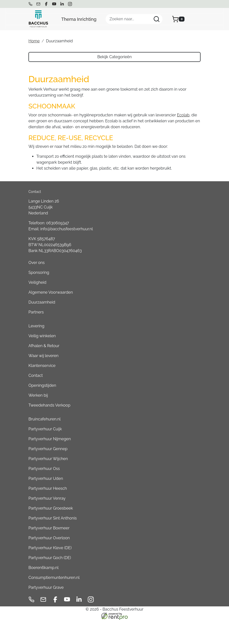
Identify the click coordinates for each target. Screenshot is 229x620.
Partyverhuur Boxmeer (48, 528)
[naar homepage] (38, 19)
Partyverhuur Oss (44, 468)
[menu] (197, 19)
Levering (36, 326)
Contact (35, 375)
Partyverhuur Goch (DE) (49, 557)
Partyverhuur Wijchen (48, 458)
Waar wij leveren (43, 355)
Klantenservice (41, 365)
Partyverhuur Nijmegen (49, 439)
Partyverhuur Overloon (49, 538)
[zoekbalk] (134, 19)
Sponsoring (38, 272)
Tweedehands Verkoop (49, 405)
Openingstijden (42, 385)
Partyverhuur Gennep (48, 448)
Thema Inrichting (78, 19)
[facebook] (46, 4)
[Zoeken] (156, 19)
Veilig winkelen (42, 336)
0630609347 (57, 223)
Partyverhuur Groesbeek (50, 508)
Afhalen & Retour (43, 345)
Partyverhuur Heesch (47, 488)
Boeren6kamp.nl (43, 567)
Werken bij (38, 395)
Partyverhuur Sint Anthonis (52, 518)
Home (34, 41)
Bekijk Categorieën (114, 56)
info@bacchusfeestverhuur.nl (66, 229)
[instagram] (70, 4)
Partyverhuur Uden (45, 478)
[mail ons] (38, 4)
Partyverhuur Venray (47, 498)
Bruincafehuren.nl (44, 419)
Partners (36, 312)
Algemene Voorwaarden (50, 292)
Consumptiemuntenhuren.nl (54, 577)
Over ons (36, 262)
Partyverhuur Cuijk (45, 429)
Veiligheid (37, 282)
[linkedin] (62, 4)
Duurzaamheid (41, 302)
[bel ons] (30, 4)
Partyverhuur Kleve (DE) (49, 547)
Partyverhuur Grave (46, 587)
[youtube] (54, 4)
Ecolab (183, 115)
